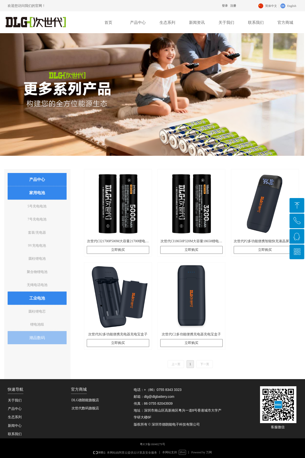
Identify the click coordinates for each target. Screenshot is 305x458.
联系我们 (256, 22)
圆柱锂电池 (37, 258)
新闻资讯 (197, 22)
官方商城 (285, 22)
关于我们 (226, 22)
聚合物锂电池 (37, 272)
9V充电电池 (37, 245)
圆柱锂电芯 (37, 311)
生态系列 (167, 22)
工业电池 (37, 298)
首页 (108, 22)
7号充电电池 (37, 219)
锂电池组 (37, 324)
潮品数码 (37, 338)
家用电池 (37, 193)
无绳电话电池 (37, 285)
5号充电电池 (37, 206)
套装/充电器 (37, 232)
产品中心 (138, 22)
